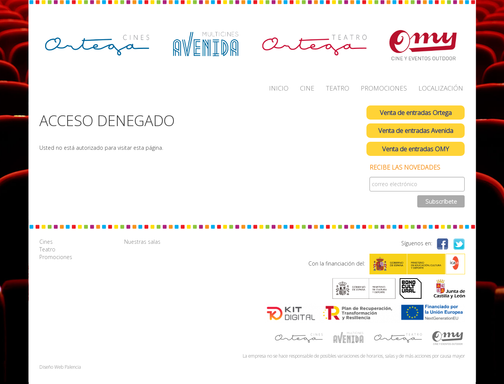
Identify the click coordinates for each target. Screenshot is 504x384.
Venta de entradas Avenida (415, 130)
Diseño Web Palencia (60, 367)
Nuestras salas (142, 241)
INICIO (278, 88)
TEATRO (337, 88)
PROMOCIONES (384, 88)
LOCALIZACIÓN (440, 88)
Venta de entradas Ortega (416, 112)
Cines (46, 241)
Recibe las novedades (404, 168)
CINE (307, 88)
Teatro (47, 249)
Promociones (55, 257)
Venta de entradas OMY (415, 148)
